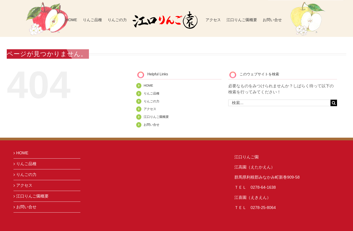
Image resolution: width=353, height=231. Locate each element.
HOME (148, 85)
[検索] (333, 103)
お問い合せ (151, 124)
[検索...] (279, 103)
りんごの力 (151, 101)
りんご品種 (151, 93)
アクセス (150, 109)
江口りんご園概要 (156, 117)
